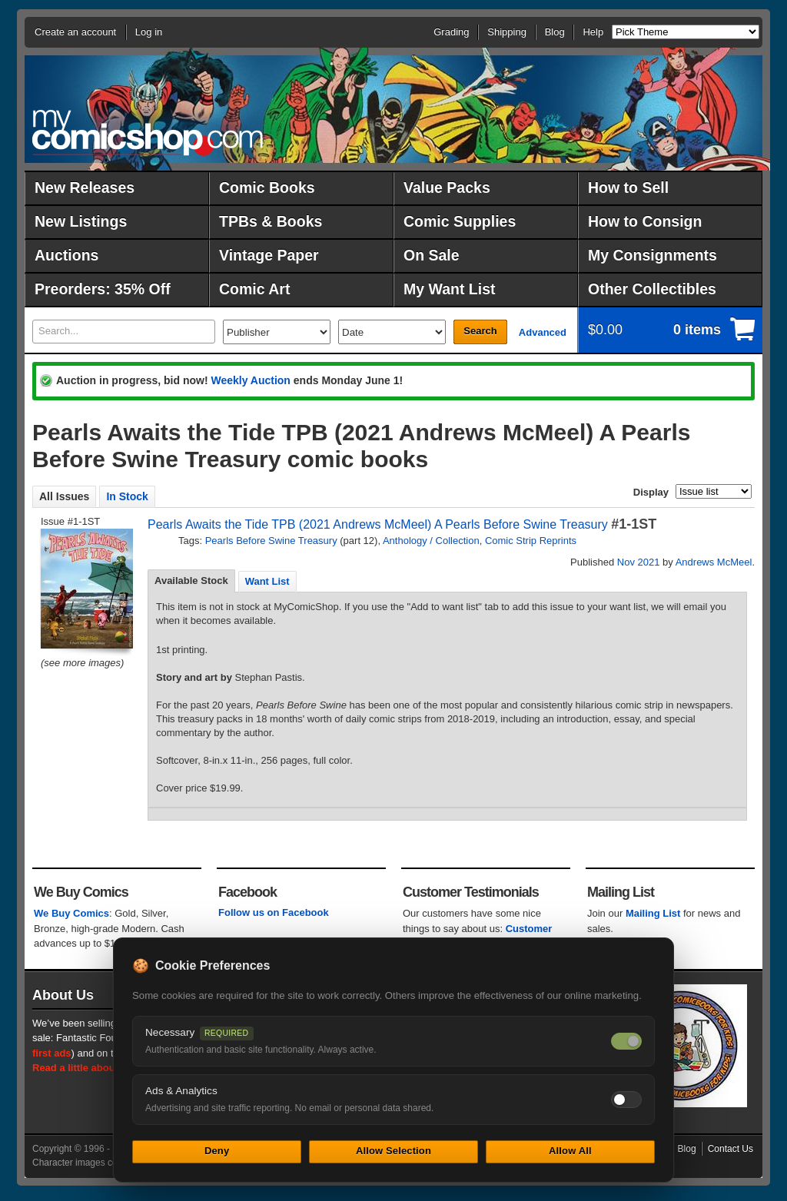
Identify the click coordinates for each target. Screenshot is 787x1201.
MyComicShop (147, 132)
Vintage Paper (269, 255)
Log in (148, 32)
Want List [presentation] (267, 581)
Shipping (506, 32)
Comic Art (254, 288)
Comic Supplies (459, 221)
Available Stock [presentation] (191, 580)
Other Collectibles (652, 288)
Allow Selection (393, 1150)
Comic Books (267, 187)
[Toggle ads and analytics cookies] (626, 1099)
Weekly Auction (250, 380)
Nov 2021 (638, 562)
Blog (555, 32)
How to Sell (628, 187)
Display (651, 492)
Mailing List (653, 913)
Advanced (542, 332)
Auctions (66, 255)
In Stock (127, 496)
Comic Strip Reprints (530, 540)
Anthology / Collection (431, 540)
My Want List (449, 288)
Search (479, 331)
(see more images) (82, 663)
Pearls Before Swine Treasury (271, 540)
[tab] (191, 580)
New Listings (81, 221)
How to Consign (645, 221)
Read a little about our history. (103, 1067)
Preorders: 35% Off (103, 288)
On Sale (431, 255)
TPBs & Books (270, 221)
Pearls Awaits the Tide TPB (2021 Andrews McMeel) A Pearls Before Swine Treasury (378, 524)
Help (593, 32)
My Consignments (652, 255)
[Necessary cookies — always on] (626, 1041)
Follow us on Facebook (273, 912)
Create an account (75, 32)
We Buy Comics (71, 913)
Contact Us (730, 1148)
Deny (216, 1150)
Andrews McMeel (714, 562)
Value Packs (446, 187)
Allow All (570, 1150)
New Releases (84, 187)
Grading (451, 32)
